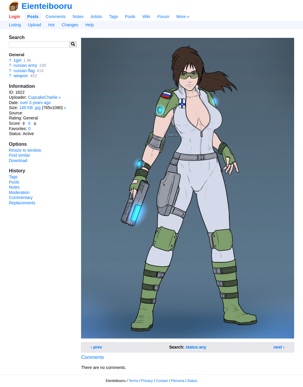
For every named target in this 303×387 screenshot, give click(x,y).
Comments (56, 16)
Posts (32, 16)
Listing (15, 24)
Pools (130, 16)
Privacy (147, 381)
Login (14, 16)
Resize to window (25, 150)
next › (278, 347)
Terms (133, 381)
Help (89, 24)
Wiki (146, 16)
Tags (113, 16)
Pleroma (177, 381)
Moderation (19, 192)
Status (192, 381)
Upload (34, 24)
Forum (163, 16)
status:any (196, 347)
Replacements (22, 202)
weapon (21, 75)
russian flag (24, 70)
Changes (70, 24)
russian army (25, 65)
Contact (162, 381)
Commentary (21, 197)
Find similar (19, 155)
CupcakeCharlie (43, 97)
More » (182, 16)
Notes (78, 16)
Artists (96, 16)
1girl (17, 60)
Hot (51, 24)
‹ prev (96, 347)
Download (18, 160)
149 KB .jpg (30, 107)
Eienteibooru (47, 6)
